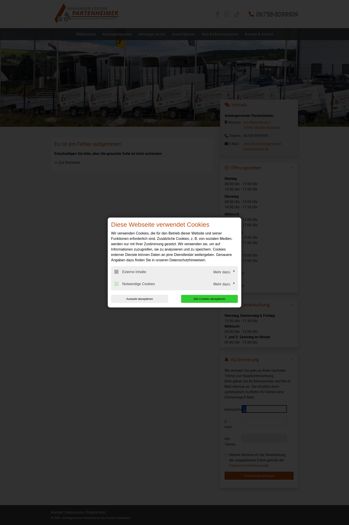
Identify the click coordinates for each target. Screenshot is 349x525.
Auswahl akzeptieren (139, 299)
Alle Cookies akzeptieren (209, 299)
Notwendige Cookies (134, 284)
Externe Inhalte (130, 272)
